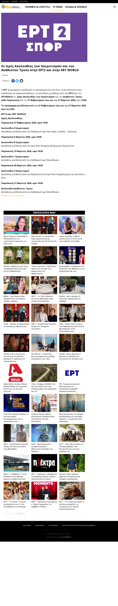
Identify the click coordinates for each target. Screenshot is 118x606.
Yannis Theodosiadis (65, 601)
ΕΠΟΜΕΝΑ (20, 578)
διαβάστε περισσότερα (12, 227)
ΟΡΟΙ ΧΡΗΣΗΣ (53, 590)
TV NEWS (58, 6)
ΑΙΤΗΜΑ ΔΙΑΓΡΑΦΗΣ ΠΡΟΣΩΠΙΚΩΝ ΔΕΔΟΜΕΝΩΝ (78, 590)
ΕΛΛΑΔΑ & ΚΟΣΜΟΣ (76, 6)
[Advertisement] (44, 101)
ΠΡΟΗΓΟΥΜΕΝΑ (9, 578)
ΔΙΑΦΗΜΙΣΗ (15, 1)
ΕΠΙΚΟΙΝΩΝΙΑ (24, 1)
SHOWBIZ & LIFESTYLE (37, 6)
